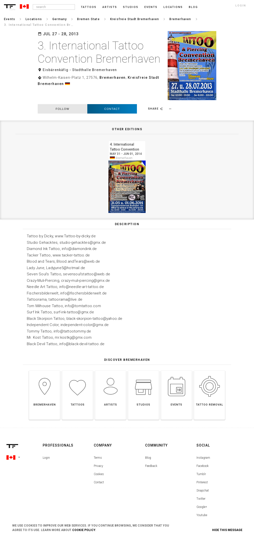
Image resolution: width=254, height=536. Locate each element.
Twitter (200, 484)
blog (193, 7)
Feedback (151, 451)
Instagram (203, 443)
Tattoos (88, 7)
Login (46, 443)
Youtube (201, 500)
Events (151, 7)
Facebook (202, 451)
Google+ (201, 492)
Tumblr (201, 459)
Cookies (99, 459)
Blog (148, 443)
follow (62, 93)
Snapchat (202, 475)
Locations (173, 7)
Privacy (98, 451)
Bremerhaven (112, 78)
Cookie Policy (83, 530)
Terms (98, 443)
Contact (112, 93)
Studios (130, 7)
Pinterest (202, 467)
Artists (109, 7)
